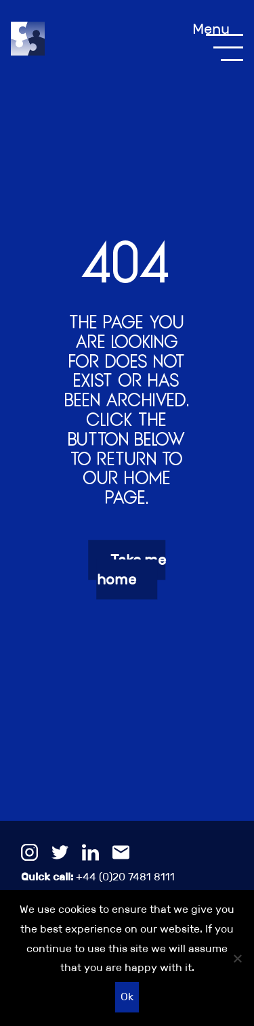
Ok (127, 996)
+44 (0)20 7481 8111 (98, 876)
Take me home (131, 570)
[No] (237, 958)
